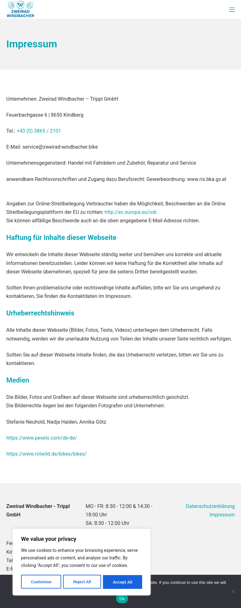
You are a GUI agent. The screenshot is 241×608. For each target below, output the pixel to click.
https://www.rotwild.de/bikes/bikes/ (46, 454)
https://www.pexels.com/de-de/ (41, 438)
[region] (82, 562)
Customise (40, 581)
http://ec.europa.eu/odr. (131, 212)
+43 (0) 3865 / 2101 (39, 131)
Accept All (123, 581)
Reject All (82, 581)
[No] (233, 591)
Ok (122, 598)
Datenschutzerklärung (210, 506)
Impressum (222, 515)
